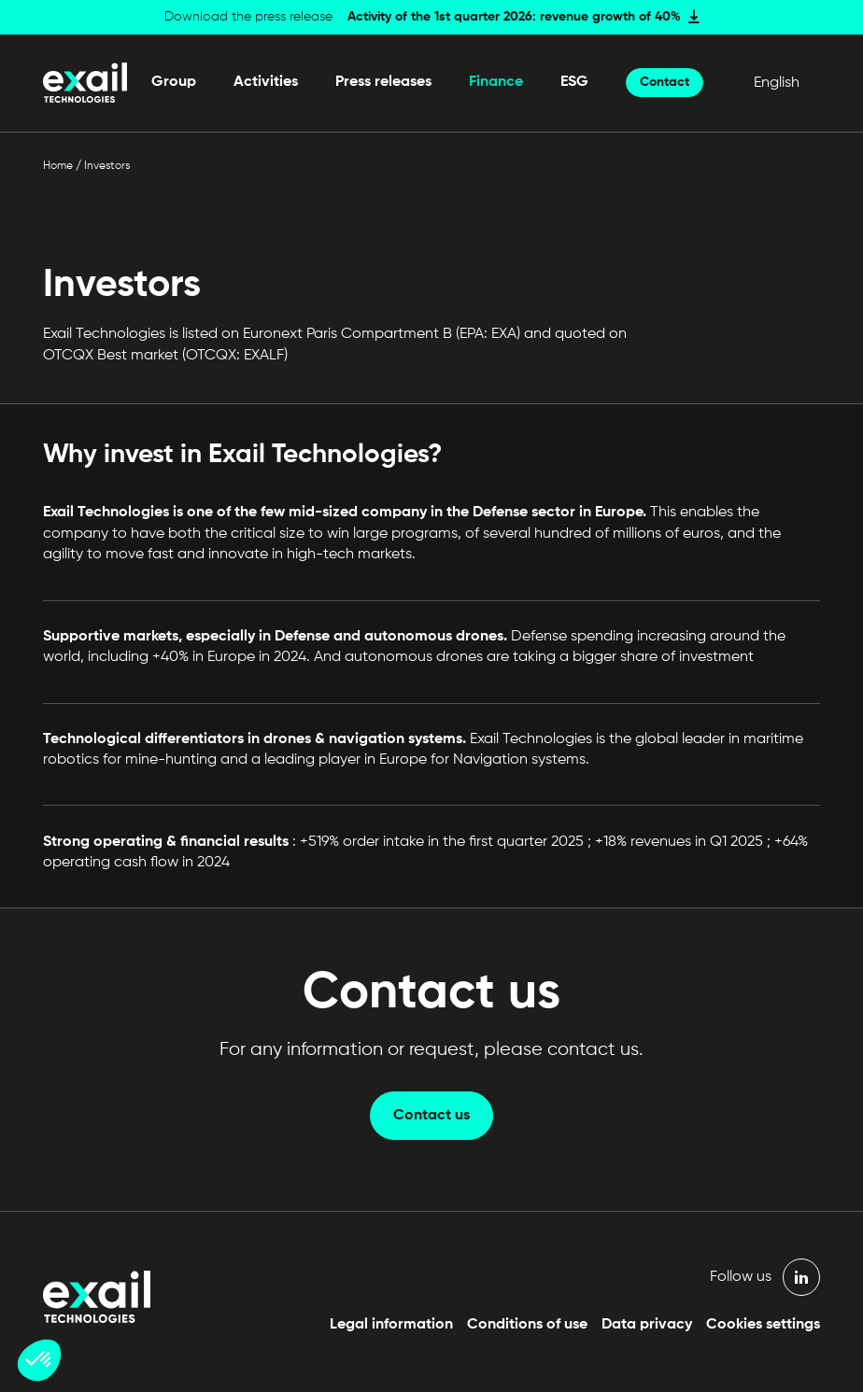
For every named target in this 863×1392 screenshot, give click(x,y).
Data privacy (646, 1324)
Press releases (383, 82)
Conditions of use (527, 1324)
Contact (664, 82)
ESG (574, 82)
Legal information (391, 1324)
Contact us (431, 1115)
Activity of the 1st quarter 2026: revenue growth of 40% (514, 16)
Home (58, 166)
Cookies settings (763, 1324)
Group (173, 82)
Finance (496, 82)
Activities (265, 82)
